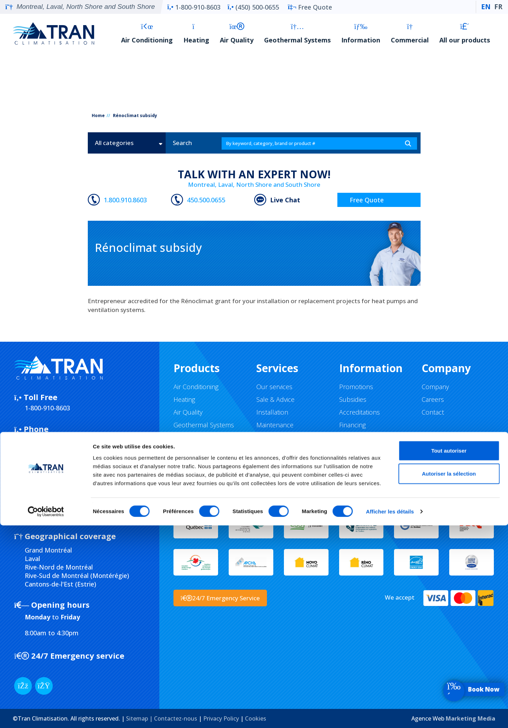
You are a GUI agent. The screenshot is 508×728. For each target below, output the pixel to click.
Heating (196, 33)
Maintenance (274, 425)
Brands (183, 437)
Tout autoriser (449, 653)
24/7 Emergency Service (220, 598)
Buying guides (359, 437)
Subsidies (352, 399)
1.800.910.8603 (125, 200)
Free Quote (310, 7)
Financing (352, 425)
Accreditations (359, 412)
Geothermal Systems (297, 33)
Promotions (356, 386)
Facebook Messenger (62, 460)
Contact (433, 412)
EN (486, 6)
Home (98, 115)
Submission (43, 485)
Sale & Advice (275, 399)
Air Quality (236, 33)
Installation (272, 412)
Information (360, 33)
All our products (464, 33)
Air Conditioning (147, 33)
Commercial (410, 33)
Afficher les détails (390, 714)
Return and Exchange (370, 450)
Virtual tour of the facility (291, 450)
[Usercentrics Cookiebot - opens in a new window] (46, 714)
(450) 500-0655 (253, 7)
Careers (433, 399)
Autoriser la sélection (449, 676)
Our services (274, 386)
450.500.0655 (206, 200)
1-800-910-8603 (193, 7)
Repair (265, 437)
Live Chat (285, 200)
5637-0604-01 (57, 511)
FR (498, 6)
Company (435, 386)
